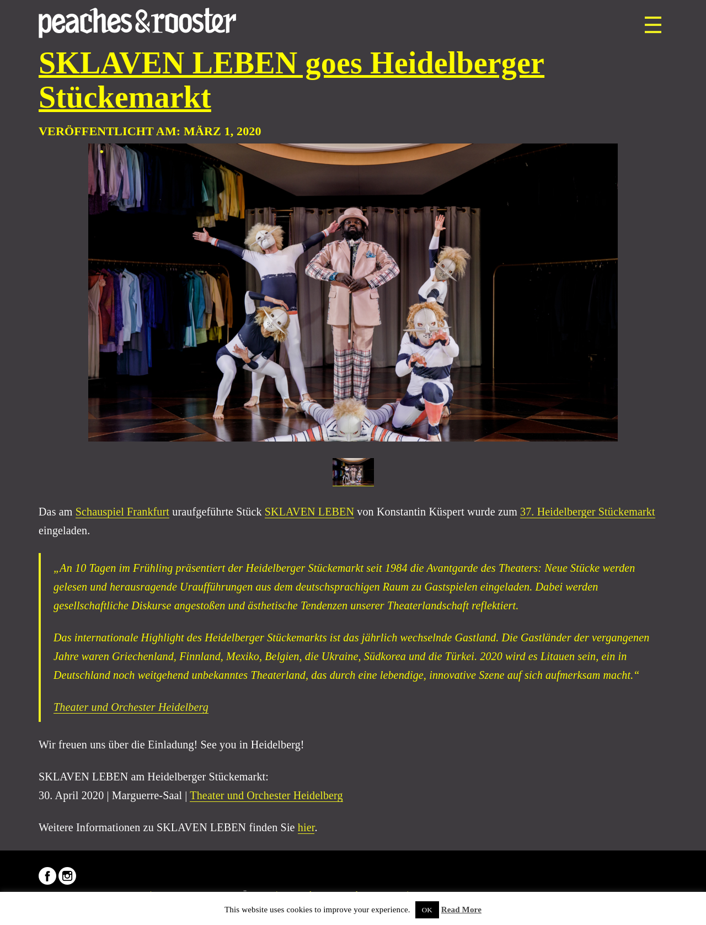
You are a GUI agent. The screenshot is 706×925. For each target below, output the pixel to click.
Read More (461, 909)
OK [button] (427, 910)
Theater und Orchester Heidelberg (131, 707)
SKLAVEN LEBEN (309, 512)
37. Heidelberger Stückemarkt (587, 512)
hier (306, 827)
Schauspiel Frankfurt (122, 512)
